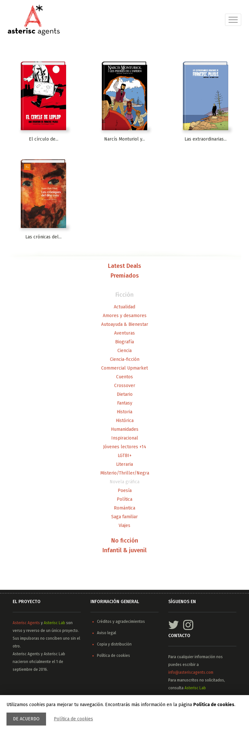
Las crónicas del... (43, 236)
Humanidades (124, 429)
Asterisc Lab (54, 623)
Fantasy (124, 403)
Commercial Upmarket (124, 368)
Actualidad (124, 307)
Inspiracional (124, 438)
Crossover (124, 385)
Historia (124, 412)
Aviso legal (106, 633)
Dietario (125, 394)
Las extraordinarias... (205, 139)
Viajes (124, 525)
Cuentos (124, 377)
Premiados (125, 276)
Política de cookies (73, 719)
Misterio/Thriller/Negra (124, 473)
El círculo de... (43, 139)
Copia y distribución (114, 644)
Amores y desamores (125, 315)
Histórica (125, 420)
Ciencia (124, 350)
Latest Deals (124, 266)
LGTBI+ (125, 455)
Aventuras (124, 333)
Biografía (124, 342)
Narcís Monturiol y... (124, 139)
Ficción (124, 295)
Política (124, 499)
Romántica (124, 508)
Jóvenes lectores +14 (124, 447)
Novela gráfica (124, 482)
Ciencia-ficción (124, 359)
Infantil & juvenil (124, 550)
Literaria (124, 464)
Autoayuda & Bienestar (124, 324)
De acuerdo (26, 719)
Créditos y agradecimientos (121, 621)
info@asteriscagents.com (190, 672)
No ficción (124, 541)
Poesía (125, 490)
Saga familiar (124, 517)
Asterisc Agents (26, 623)
